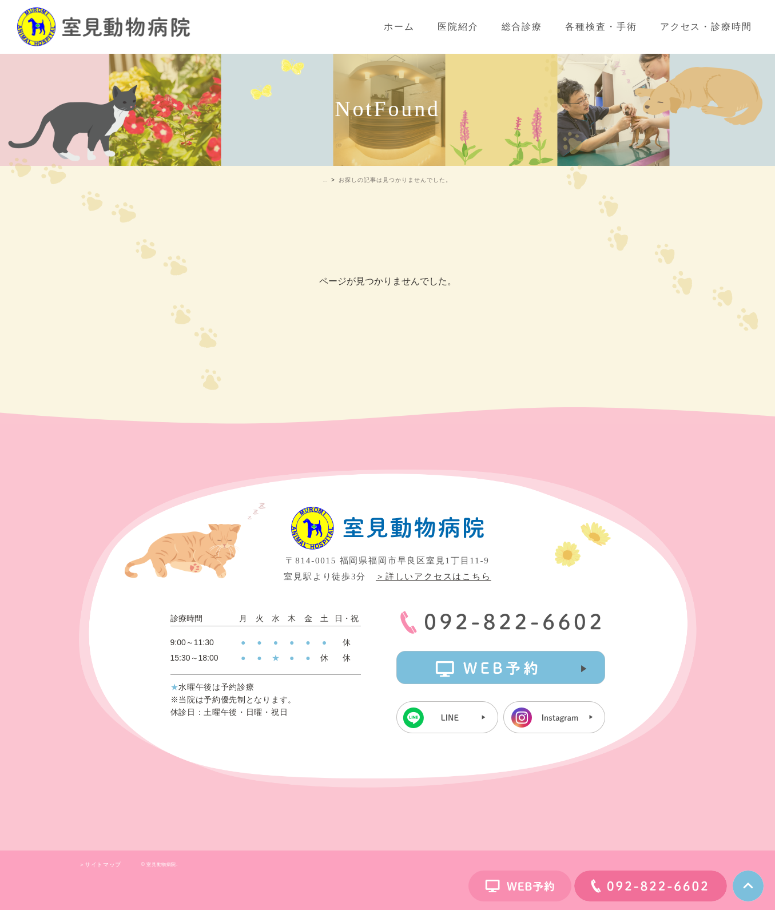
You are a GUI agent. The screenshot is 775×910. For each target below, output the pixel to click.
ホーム (399, 26)
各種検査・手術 (601, 26)
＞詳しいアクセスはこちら (433, 576)
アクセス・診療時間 (706, 26)
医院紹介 (458, 26)
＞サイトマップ (100, 864)
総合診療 (522, 26)
